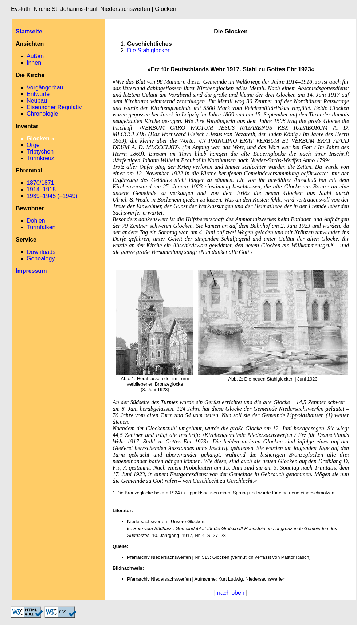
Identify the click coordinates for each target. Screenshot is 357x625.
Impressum (31, 271)
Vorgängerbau (45, 87)
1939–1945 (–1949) (52, 196)
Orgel (34, 145)
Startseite (29, 31)
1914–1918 (41, 189)
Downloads (41, 252)
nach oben (230, 593)
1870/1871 (40, 183)
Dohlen (36, 221)
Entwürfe (38, 94)
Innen (34, 63)
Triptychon (40, 151)
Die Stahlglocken (149, 50)
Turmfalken (41, 227)
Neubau (37, 100)
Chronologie (42, 114)
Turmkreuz (40, 158)
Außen (35, 56)
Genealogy (41, 258)
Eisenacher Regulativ (54, 107)
